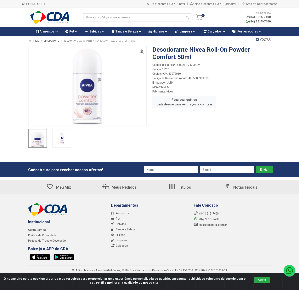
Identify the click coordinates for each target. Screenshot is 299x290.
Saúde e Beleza (123, 229)
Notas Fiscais (240, 187)
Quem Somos (37, 230)
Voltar (263, 39)
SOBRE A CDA (33, 3)
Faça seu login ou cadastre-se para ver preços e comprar (184, 102)
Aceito (262, 282)
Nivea (169, 91)
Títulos (180, 187)
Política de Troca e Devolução (47, 240)
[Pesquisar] (187, 17)
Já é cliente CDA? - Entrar (166, 3)
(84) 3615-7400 (258, 21)
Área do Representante (259, 3)
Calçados (119, 245)
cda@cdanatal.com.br (210, 225)
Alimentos (120, 213)
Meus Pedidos (119, 187)
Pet (115, 218)
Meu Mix (58, 187)
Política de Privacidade (42, 235)
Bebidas (118, 224)
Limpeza (119, 240)
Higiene (118, 235)
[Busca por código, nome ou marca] (133, 17)
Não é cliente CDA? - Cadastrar (213, 3)
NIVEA (165, 87)
